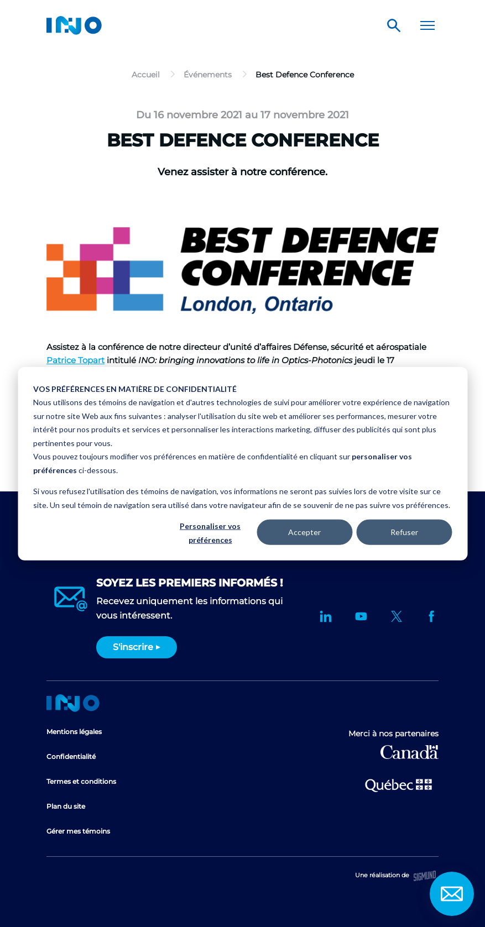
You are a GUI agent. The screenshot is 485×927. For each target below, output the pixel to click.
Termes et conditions (81, 781)
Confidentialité (71, 756)
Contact (452, 894)
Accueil (73, 703)
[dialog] (242, 463)
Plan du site (65, 806)
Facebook (432, 616)
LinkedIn (325, 616)
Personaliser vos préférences (210, 532)
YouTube (361, 616)
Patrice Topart (75, 360)
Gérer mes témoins (78, 831)
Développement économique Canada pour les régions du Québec (409, 752)
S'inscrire (133, 647)
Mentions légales (74, 731)
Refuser (404, 532)
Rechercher (393, 25)
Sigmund (425, 875)
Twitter (396, 616)
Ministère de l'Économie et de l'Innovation (398, 784)
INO (74, 25)
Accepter (304, 532)
